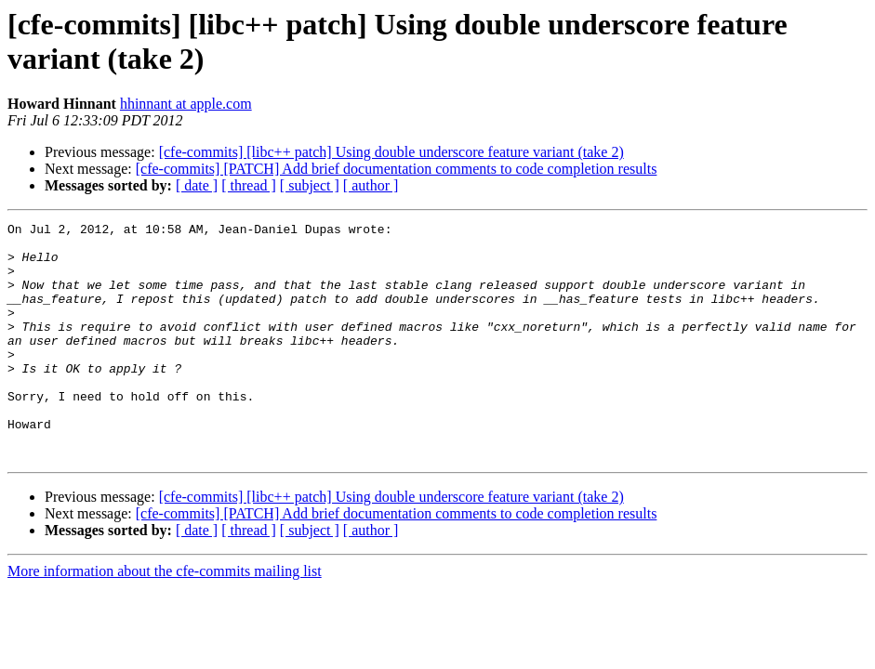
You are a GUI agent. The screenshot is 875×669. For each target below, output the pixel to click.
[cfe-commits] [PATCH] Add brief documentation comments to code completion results (396, 169)
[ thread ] (248, 185)
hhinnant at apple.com (186, 104)
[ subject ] (309, 185)
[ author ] (371, 185)
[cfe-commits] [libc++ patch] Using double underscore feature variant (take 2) (391, 152)
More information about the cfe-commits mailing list (164, 618)
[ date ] (197, 185)
